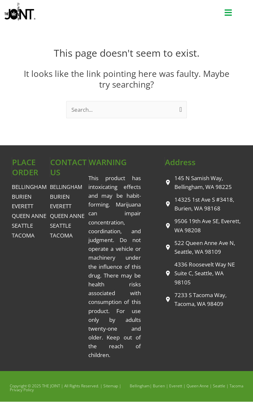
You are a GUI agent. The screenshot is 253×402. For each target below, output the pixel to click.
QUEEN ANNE (29, 216)
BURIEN (22, 196)
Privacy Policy (22, 390)
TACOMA (23, 235)
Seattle (219, 386)
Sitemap (110, 386)
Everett (175, 386)
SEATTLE (22, 225)
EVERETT (22, 206)
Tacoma (236, 386)
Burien (159, 386)
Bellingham (140, 386)
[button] (228, 13)
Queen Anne (197, 386)
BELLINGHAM (29, 187)
